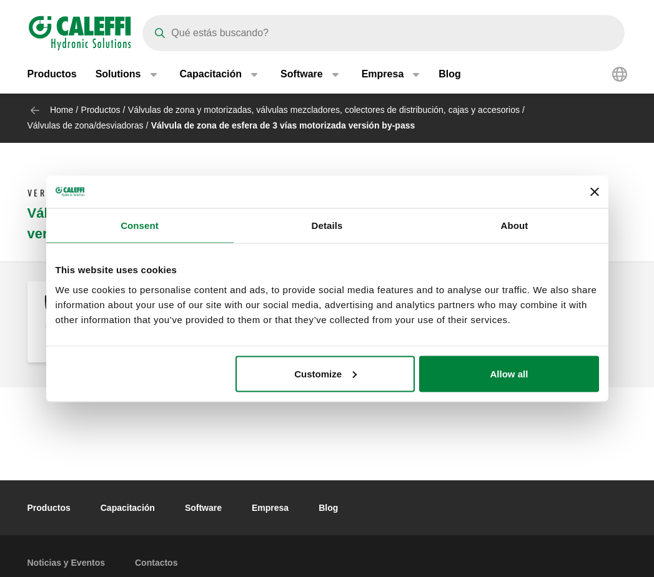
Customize (325, 373)
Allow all (509, 373)
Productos (52, 74)
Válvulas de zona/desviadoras (85, 125)
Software (203, 508)
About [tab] (514, 225)
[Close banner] (594, 191)
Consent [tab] (140, 225)
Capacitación (128, 508)
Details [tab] (327, 225)
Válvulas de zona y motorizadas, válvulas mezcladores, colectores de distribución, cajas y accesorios (324, 110)
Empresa (270, 508)
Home (61, 110)
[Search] (383, 33)
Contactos (156, 563)
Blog (449, 74)
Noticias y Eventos (66, 563)
